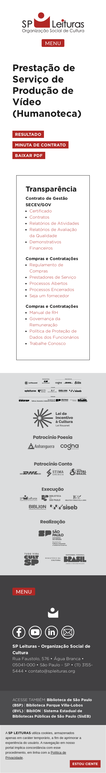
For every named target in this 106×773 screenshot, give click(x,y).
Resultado (28, 134)
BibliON (33, 711)
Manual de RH (43, 312)
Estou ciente (85, 764)
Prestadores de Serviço (52, 277)
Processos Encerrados (51, 289)
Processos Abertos (48, 283)
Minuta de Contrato (40, 145)
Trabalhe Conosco (47, 343)
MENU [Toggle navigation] (53, 43)
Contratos (39, 217)
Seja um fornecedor (49, 296)
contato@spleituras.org (51, 671)
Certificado (40, 211)
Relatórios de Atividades (54, 223)
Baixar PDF (29, 155)
